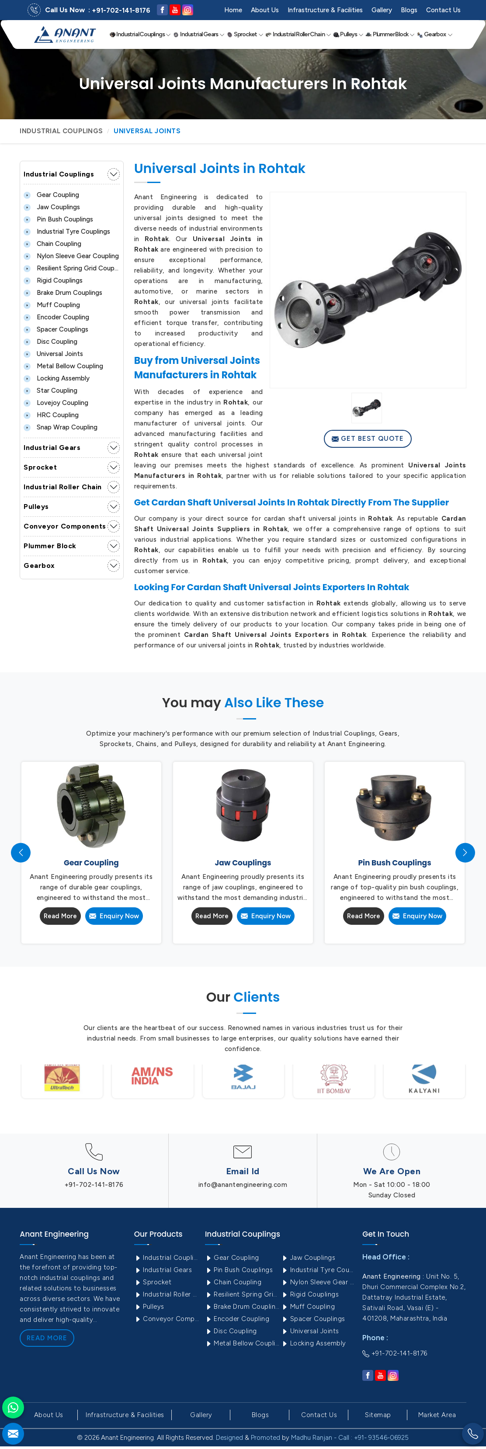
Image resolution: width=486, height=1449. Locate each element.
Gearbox (435, 34)
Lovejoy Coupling (56, 403)
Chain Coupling (52, 244)
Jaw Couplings (52, 207)
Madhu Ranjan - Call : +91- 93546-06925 (350, 1438)
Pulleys (348, 34)
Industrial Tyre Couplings (67, 231)
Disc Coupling (50, 342)
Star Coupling (50, 390)
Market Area (437, 1415)
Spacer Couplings (56, 329)
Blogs (409, 10)
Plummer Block (390, 34)
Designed (229, 1438)
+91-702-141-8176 (121, 10)
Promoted (265, 1438)
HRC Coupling (51, 415)
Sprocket (245, 34)
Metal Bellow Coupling (63, 366)
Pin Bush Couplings (58, 219)
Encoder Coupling (56, 317)
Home (233, 10)
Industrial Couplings (140, 34)
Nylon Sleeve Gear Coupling (71, 256)
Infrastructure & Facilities (325, 10)
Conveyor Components (65, 526)
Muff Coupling (52, 305)
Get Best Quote (368, 439)
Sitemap (378, 1415)
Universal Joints (53, 354)
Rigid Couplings (53, 280)
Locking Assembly (57, 378)
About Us (265, 10)
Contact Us (443, 10)
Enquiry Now (114, 916)
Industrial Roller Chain (298, 34)
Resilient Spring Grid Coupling (71, 268)
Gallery (381, 10)
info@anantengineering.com (243, 1185)
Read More (60, 916)
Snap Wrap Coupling (60, 427)
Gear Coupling (51, 195)
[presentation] (21, 852)
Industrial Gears (199, 34)
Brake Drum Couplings (63, 293)
